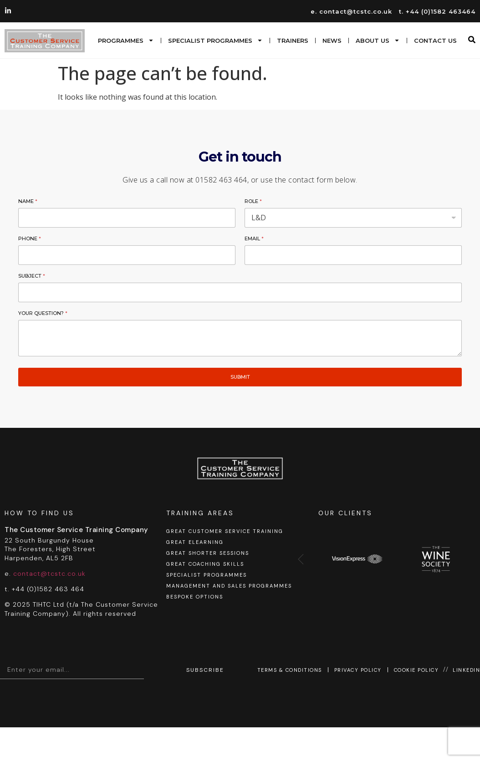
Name (27, 201)
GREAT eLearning (195, 542)
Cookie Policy (416, 670)
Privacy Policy (358, 670)
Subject (31, 276)
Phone (29, 238)
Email (254, 238)
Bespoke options (194, 597)
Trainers (292, 40)
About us (378, 40)
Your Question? (42, 313)
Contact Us (435, 40)
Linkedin (466, 670)
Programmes (126, 40)
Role (253, 201)
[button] (471, 39)
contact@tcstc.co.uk (49, 573)
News (332, 40)
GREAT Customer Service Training (224, 531)
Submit (240, 377)
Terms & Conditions (289, 670)
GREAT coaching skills (205, 564)
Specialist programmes (215, 40)
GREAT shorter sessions (207, 553)
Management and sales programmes (229, 586)
